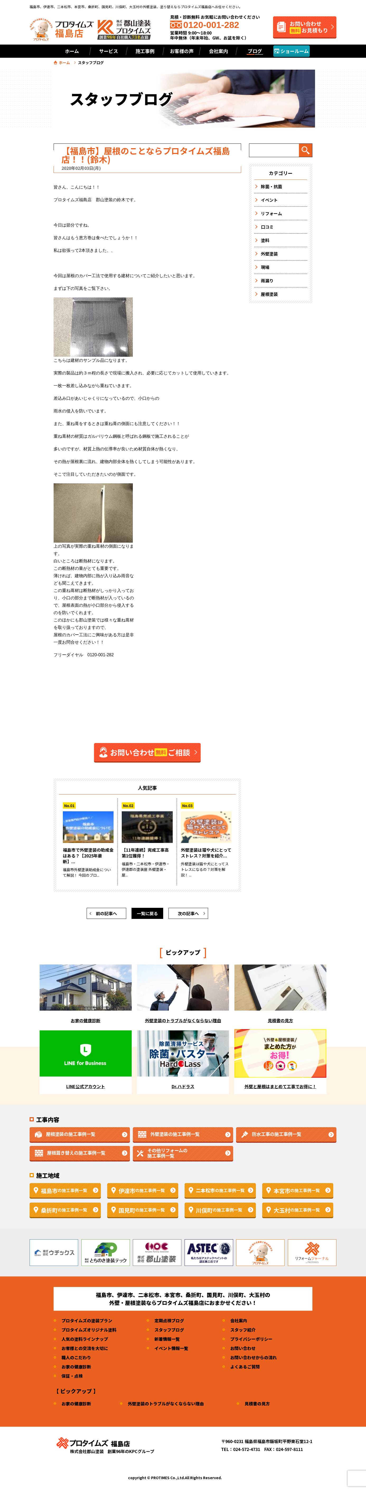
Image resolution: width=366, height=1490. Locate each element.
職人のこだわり (76, 1357)
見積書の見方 (257, 1403)
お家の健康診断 (76, 1366)
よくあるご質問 (245, 1366)
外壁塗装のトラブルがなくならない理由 (166, 1403)
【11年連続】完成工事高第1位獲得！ (145, 853)
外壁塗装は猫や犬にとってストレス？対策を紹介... (206, 853)
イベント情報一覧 (171, 1348)
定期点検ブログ (169, 1320)
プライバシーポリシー (251, 1339)
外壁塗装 (269, 253)
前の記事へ (106, 913)
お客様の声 (182, 50)
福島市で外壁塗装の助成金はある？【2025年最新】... (88, 855)
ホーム (72, 50)
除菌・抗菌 (271, 186)
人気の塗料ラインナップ (85, 1339)
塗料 (265, 240)
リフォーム (271, 213)
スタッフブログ (169, 1330)
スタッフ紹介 (243, 1330)
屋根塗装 (269, 294)
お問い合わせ (243, 1348)
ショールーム (291, 50)
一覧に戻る (147, 913)
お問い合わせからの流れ (253, 1357)
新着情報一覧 (167, 1339)
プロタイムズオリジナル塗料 (89, 1330)
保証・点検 (72, 1376)
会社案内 (238, 1320)
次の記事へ (188, 913)
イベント (269, 200)
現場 (265, 267)
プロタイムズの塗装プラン (87, 1320)
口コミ (267, 227)
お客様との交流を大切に (85, 1348)
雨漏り (267, 280)
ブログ (255, 50)
